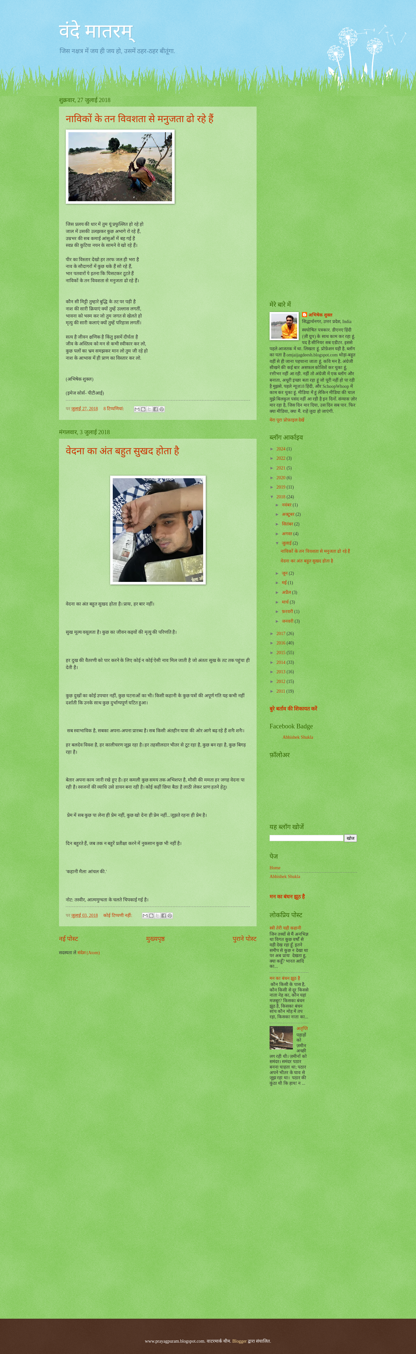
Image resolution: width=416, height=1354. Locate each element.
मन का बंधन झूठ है (287, 896)
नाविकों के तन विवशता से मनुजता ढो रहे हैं (140, 118)
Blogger (239, 1341)
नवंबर (287, 505)
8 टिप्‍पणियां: (114, 408)
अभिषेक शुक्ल (320, 315)
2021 (281, 468)
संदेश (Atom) (88, 952)
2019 (281, 487)
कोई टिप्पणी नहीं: (118, 915)
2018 (281, 496)
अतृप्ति (302, 1028)
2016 (281, 643)
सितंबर (288, 524)
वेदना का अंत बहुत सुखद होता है (122, 451)
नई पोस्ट (68, 938)
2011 (281, 691)
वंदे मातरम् (96, 31)
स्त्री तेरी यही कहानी (285, 928)
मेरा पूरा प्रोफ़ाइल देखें (287, 420)
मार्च (286, 602)
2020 (281, 477)
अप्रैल (287, 592)
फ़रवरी (288, 611)
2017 (281, 633)
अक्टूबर (288, 514)
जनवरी (288, 621)
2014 (281, 662)
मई (285, 582)
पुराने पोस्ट (245, 938)
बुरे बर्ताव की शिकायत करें (293, 709)
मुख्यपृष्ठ (155, 938)
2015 (281, 652)
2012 (281, 681)
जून (285, 573)
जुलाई (287, 543)
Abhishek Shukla (298, 737)
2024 (281, 448)
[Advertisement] (313, 193)
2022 (281, 458)
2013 (281, 671)
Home (275, 867)
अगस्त (287, 533)
